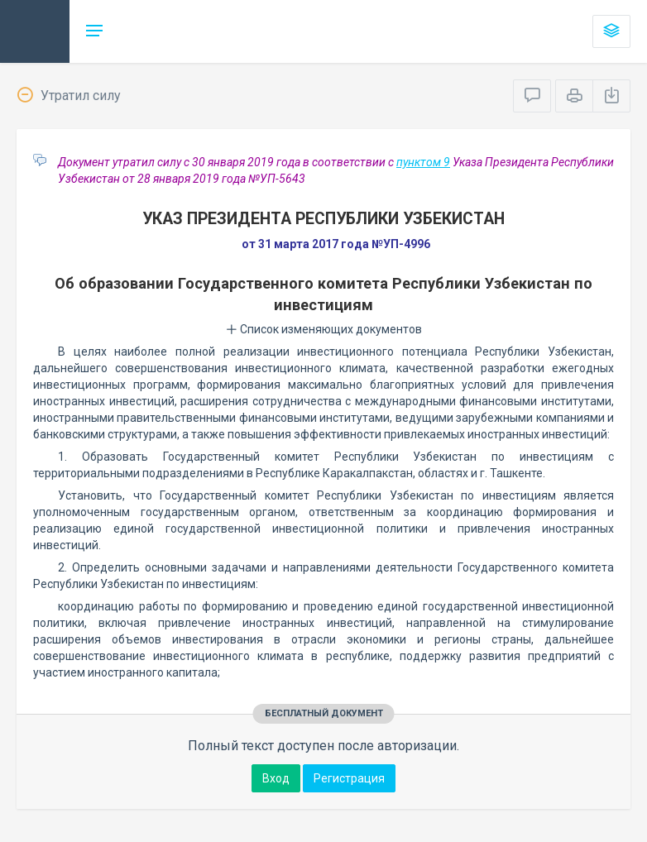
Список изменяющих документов (324, 329)
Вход (276, 778)
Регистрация (349, 778)
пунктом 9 (423, 162)
